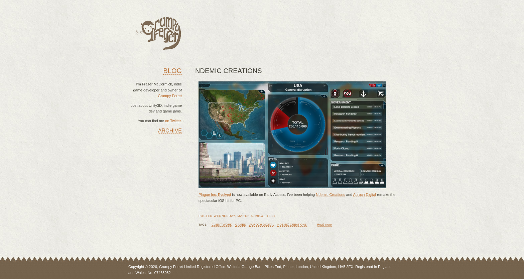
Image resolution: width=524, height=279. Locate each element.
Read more (324, 224)
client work (222, 224)
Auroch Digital (364, 195)
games (240, 224)
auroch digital (261, 224)
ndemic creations (292, 224)
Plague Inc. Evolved (215, 195)
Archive (170, 130)
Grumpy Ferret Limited (177, 267)
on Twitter (173, 121)
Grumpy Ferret (170, 96)
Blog (172, 70)
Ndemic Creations (330, 195)
